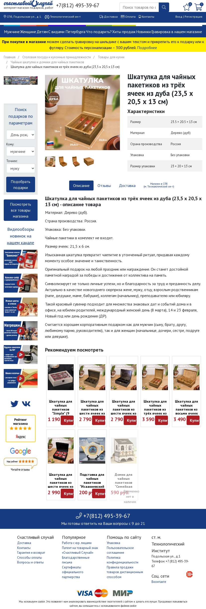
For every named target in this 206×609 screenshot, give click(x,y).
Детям (42, 31)
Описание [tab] (81, 185)
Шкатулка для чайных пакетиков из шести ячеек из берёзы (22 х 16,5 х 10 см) (123, 411)
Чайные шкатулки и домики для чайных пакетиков (47, 62)
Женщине (28, 31)
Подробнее (147, 47)
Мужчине (12, 31)
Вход (178, 16)
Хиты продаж (124, 31)
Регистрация (193, 16)
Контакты (148, 16)
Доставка (111, 16)
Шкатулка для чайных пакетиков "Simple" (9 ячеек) (60, 409)
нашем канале (20, 242)
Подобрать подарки (20, 184)
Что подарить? (99, 31)
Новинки (143, 31)
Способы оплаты (29, 557)
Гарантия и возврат (31, 552)
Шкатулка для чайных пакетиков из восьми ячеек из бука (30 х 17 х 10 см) (186, 411)
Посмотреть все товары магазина (20, 210)
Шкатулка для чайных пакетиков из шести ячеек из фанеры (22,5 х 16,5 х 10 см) (60, 484)
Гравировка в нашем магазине (176, 31)
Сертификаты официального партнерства (72, 572)
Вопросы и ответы (30, 562)
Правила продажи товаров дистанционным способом (125, 572)
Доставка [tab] (127, 185)
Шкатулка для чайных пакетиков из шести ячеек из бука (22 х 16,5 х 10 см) (92, 411)
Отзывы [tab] (104, 185)
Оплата (130, 16)
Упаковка (113, 543)
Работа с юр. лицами (77, 543)
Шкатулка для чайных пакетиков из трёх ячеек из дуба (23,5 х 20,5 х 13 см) (155, 411)
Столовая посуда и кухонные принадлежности (56, 57)
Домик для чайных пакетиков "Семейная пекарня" (123, 482)
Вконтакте (159, 582)
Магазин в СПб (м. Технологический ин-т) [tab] (159, 185)
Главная (9, 57)
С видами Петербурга (66, 31)
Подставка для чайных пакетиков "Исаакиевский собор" (92, 482)
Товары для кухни (111, 57)
